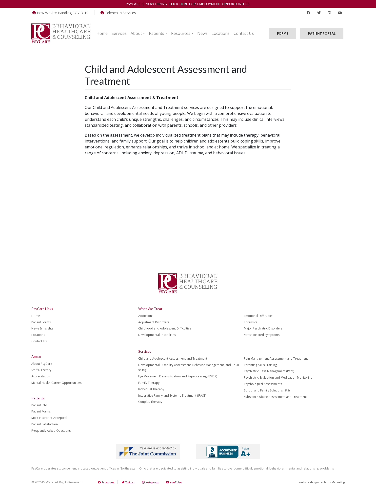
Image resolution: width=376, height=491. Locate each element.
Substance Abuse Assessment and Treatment (275, 397)
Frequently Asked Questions (51, 431)
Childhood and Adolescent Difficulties (164, 328)
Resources (180, 33)
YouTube (174, 482)
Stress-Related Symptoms (261, 335)
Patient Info (39, 405)
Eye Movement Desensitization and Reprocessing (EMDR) (177, 376)
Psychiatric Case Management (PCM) (269, 371)
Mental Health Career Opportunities (56, 383)
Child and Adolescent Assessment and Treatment (172, 358)
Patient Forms (41, 322)
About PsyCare (41, 364)
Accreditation (40, 376)
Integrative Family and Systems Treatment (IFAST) (172, 395)
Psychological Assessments (263, 384)
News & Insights (42, 328)
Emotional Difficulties (258, 316)
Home (102, 33)
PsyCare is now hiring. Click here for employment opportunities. (188, 3)
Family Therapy (148, 383)
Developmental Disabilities (157, 335)
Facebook (106, 482)
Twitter (128, 482)
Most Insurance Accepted (49, 418)
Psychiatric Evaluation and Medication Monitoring (278, 377)
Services (119, 33)
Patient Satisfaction (44, 424)
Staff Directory (41, 370)
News (202, 33)
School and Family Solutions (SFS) (267, 390)
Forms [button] (282, 33)
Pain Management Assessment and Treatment (276, 358)
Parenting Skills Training (260, 365)
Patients (156, 33)
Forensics (250, 322)
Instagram (150, 482)
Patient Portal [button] (322, 33)
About (136, 33)
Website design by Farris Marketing (322, 482)
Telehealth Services (117, 12)
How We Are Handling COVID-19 (59, 12)
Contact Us (244, 33)
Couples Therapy (150, 402)
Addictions (145, 316)
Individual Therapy (151, 389)
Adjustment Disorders (153, 322)
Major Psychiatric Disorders (263, 328)
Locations (221, 33)
